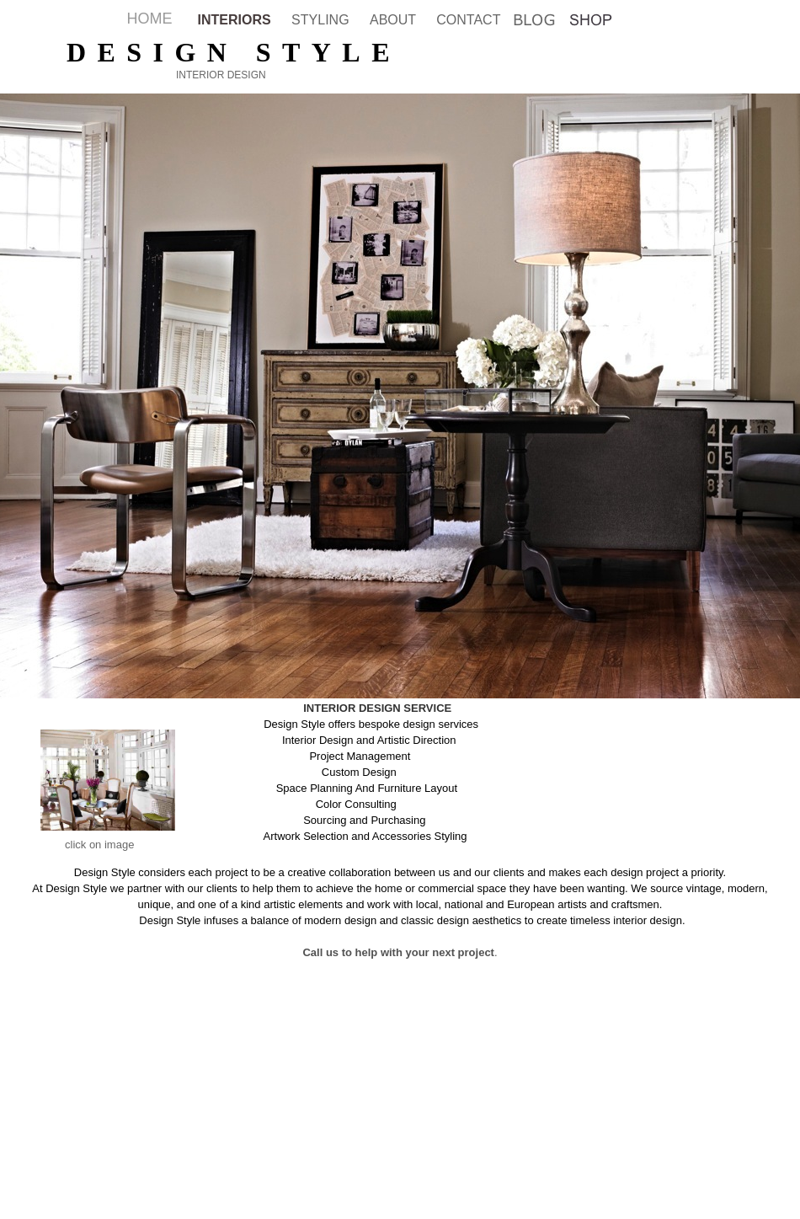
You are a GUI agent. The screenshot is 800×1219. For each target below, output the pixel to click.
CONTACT (468, 20)
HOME (150, 18)
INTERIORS (236, 20)
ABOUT (394, 20)
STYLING (322, 20)
